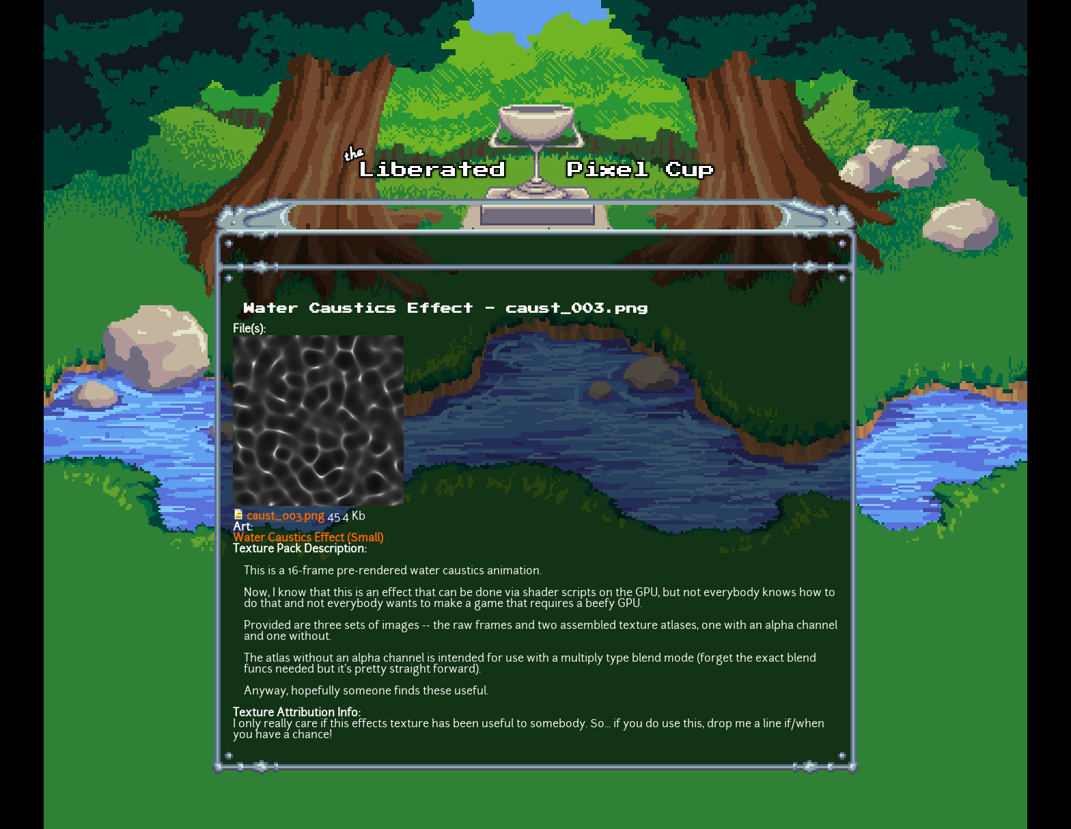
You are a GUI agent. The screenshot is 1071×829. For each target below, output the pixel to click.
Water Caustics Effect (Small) (308, 538)
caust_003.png (285, 516)
